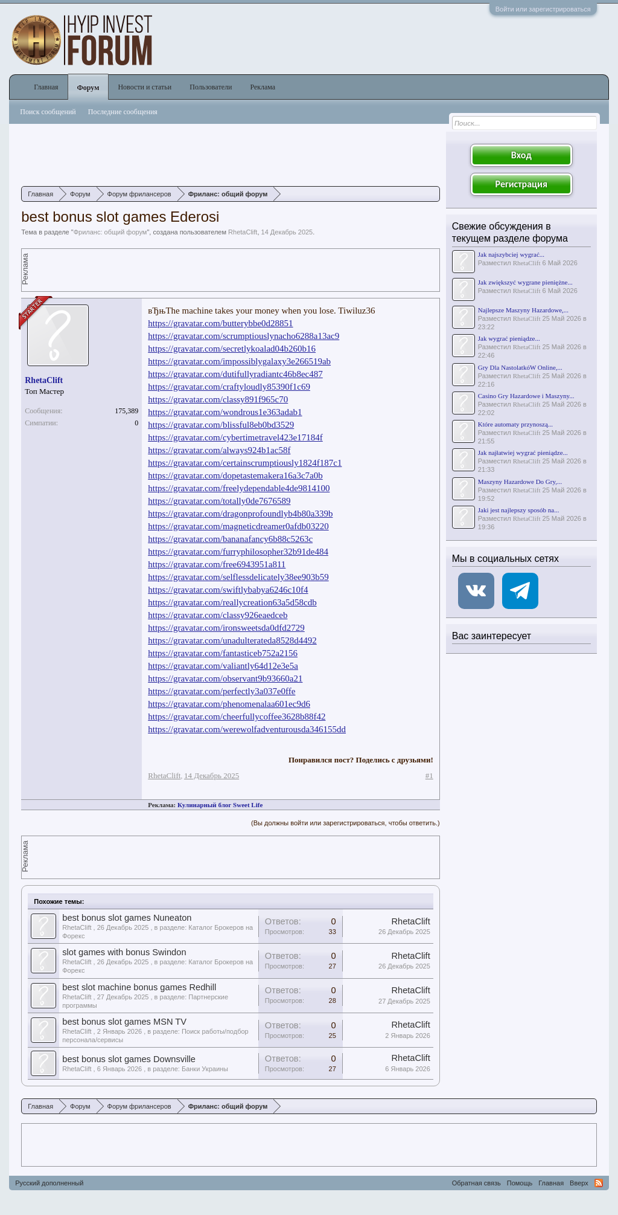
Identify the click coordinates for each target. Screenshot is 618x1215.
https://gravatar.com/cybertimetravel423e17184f (235, 437)
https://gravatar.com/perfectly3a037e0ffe (221, 691)
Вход (521, 155)
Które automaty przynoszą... (515, 424)
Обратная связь (476, 1183)
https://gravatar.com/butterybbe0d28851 (220, 323)
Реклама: (162, 804)
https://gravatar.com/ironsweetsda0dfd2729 (226, 628)
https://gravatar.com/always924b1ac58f (219, 450)
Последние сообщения (123, 112)
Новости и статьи (144, 87)
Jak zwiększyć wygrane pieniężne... (525, 282)
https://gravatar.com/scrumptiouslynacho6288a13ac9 (243, 336)
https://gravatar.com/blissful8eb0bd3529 (221, 425)
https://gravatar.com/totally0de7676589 (219, 501)
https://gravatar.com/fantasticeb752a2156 (223, 653)
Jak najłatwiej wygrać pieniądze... (523, 452)
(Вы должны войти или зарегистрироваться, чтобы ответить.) (345, 823)
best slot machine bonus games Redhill (139, 987)
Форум (88, 87)
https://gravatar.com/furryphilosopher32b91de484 (238, 551)
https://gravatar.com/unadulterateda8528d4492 (232, 640)
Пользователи (211, 87)
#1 (429, 775)
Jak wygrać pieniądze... (509, 338)
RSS (598, 1183)
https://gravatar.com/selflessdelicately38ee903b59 (238, 577)
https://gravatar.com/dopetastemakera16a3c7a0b (235, 475)
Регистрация (521, 184)
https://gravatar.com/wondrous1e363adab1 (225, 412)
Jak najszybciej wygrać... (511, 254)
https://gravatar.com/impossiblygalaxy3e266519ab (239, 361)
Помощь (520, 1183)
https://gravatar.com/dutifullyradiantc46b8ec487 (235, 374)
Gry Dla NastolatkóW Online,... (520, 367)
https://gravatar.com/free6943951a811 (216, 564)
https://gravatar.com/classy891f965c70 (218, 399)
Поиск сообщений (48, 112)
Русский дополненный (49, 1183)
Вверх (579, 1183)
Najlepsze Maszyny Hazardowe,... (523, 310)
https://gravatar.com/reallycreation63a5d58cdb (232, 602)
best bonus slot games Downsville (129, 1059)
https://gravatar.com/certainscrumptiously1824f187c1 (245, 463)
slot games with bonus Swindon (124, 952)
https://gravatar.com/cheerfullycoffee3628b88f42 (236, 716)
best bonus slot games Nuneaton (126, 918)
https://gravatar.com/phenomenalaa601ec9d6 (229, 704)
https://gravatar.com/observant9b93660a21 (225, 678)
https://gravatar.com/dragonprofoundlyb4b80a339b (240, 513)
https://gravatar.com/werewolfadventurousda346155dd (247, 729)
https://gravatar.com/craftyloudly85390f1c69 (229, 387)
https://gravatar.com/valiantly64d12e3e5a (223, 666)
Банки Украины (205, 1068)
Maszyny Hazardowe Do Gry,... (520, 481)
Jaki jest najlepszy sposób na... (518, 510)
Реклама (262, 87)
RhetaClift (242, 232)
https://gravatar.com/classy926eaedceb (217, 615)
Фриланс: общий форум (110, 232)
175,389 (126, 411)
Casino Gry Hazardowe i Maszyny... (526, 395)
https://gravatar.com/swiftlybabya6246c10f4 (228, 590)
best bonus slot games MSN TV (124, 1021)
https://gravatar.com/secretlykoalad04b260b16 (232, 348)
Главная (46, 87)
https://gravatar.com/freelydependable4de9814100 (239, 488)
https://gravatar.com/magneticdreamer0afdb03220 (238, 526)
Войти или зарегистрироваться (543, 9)
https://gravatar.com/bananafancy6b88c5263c (230, 539)
